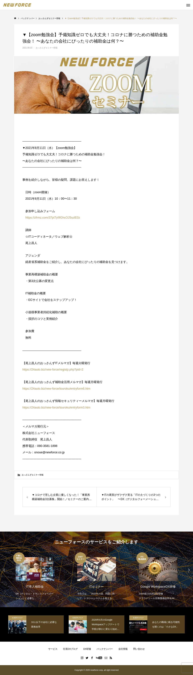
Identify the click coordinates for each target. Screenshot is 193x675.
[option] (35, 576)
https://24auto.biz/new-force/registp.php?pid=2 (52, 369)
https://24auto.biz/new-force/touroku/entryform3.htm (56, 407)
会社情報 (123, 649)
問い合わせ (139, 649)
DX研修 (87, 649)
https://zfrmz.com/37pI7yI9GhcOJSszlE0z (51, 217)
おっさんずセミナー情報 (46, 48)
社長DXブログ (17, 618)
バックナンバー (105, 649)
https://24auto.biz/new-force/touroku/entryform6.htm (56, 388)
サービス (52, 649)
